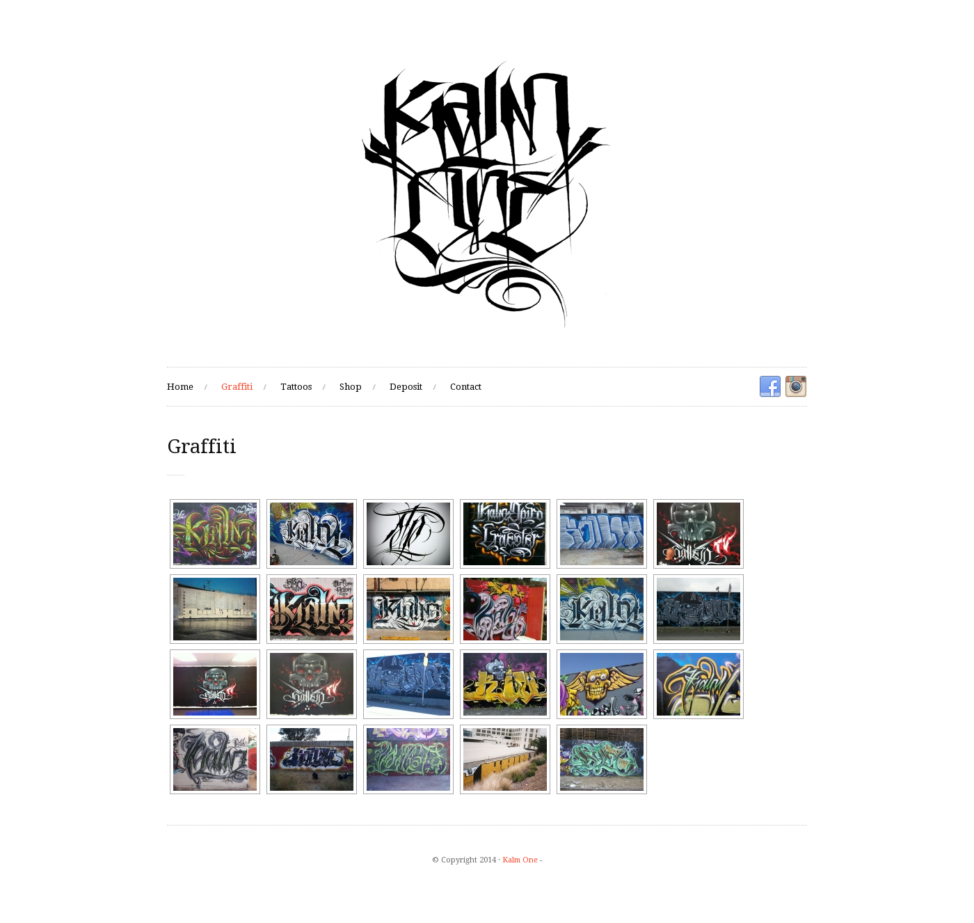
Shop (351, 386)
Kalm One (520, 860)
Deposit (406, 386)
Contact (465, 386)
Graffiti (237, 386)
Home (180, 386)
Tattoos (296, 386)
